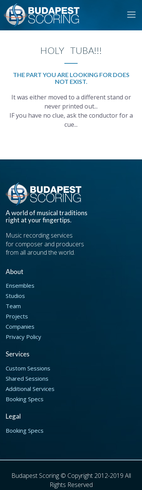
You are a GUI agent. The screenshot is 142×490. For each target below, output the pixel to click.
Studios (15, 295)
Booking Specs (25, 399)
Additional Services (30, 388)
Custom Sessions (28, 368)
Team (13, 306)
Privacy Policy (23, 336)
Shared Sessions (27, 378)
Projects (17, 316)
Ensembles (20, 285)
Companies (20, 326)
